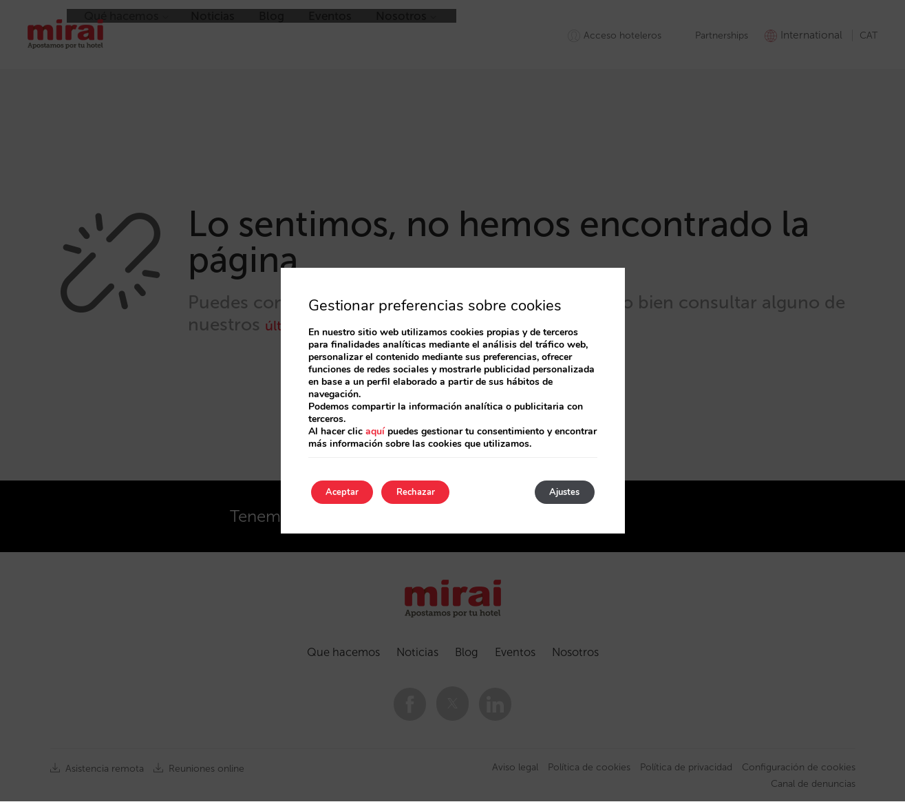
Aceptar (349, 491)
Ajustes (557, 491)
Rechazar (436, 491)
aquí (375, 429)
